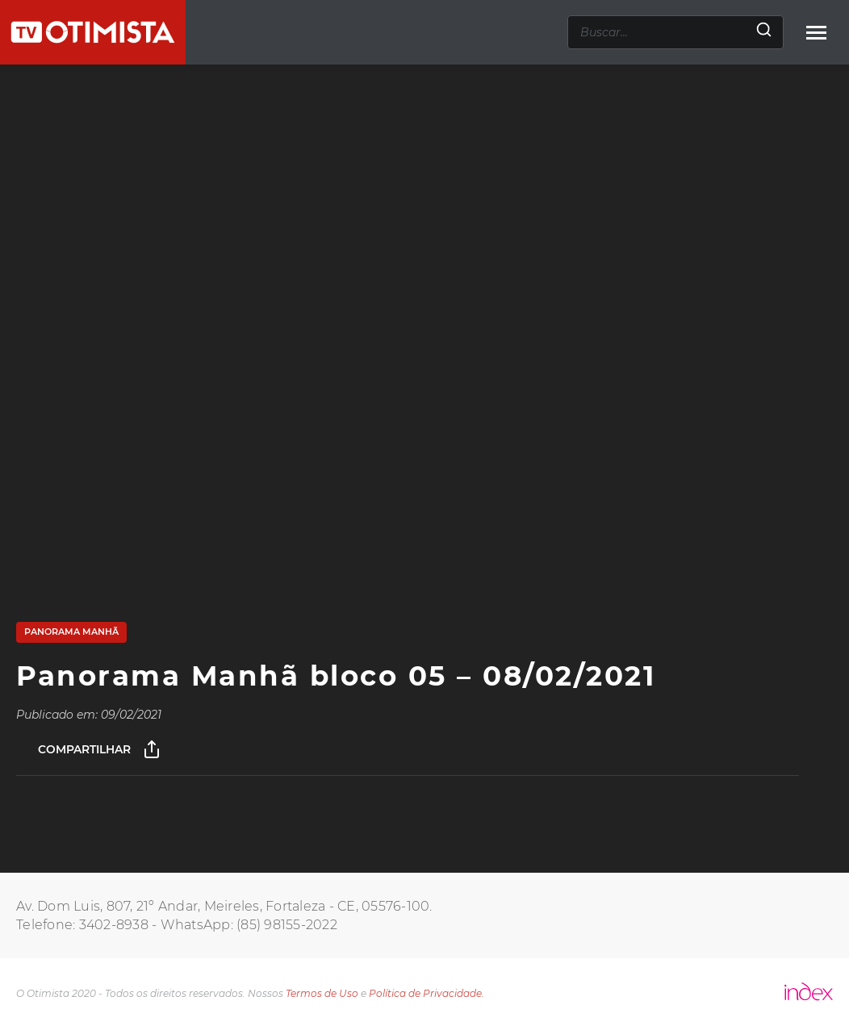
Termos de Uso (322, 993)
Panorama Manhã (71, 631)
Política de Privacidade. (426, 993)
